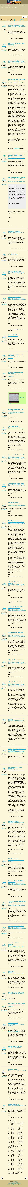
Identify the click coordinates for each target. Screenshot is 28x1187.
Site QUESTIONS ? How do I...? (14, 1047)
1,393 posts (4, 31)
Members (23, 5)
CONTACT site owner (14, 1182)
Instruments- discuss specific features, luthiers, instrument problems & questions (17, 26)
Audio (16, 5)
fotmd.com (15, 1181)
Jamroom (19, 1184)
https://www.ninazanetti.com (14, 1031)
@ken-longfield (4, 25)
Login (13, 7)
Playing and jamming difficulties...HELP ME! (17, 1070)
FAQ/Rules (6, 7)
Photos (9, 5)
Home (2, 5)
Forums (5, 5)
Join (10, 7)
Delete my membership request (14, 1183)
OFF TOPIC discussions (13, 46)
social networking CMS (10, 1184)
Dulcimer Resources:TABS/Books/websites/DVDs (16, 157)
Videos (13, 5)
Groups (19, 5)
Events (2, 7)
